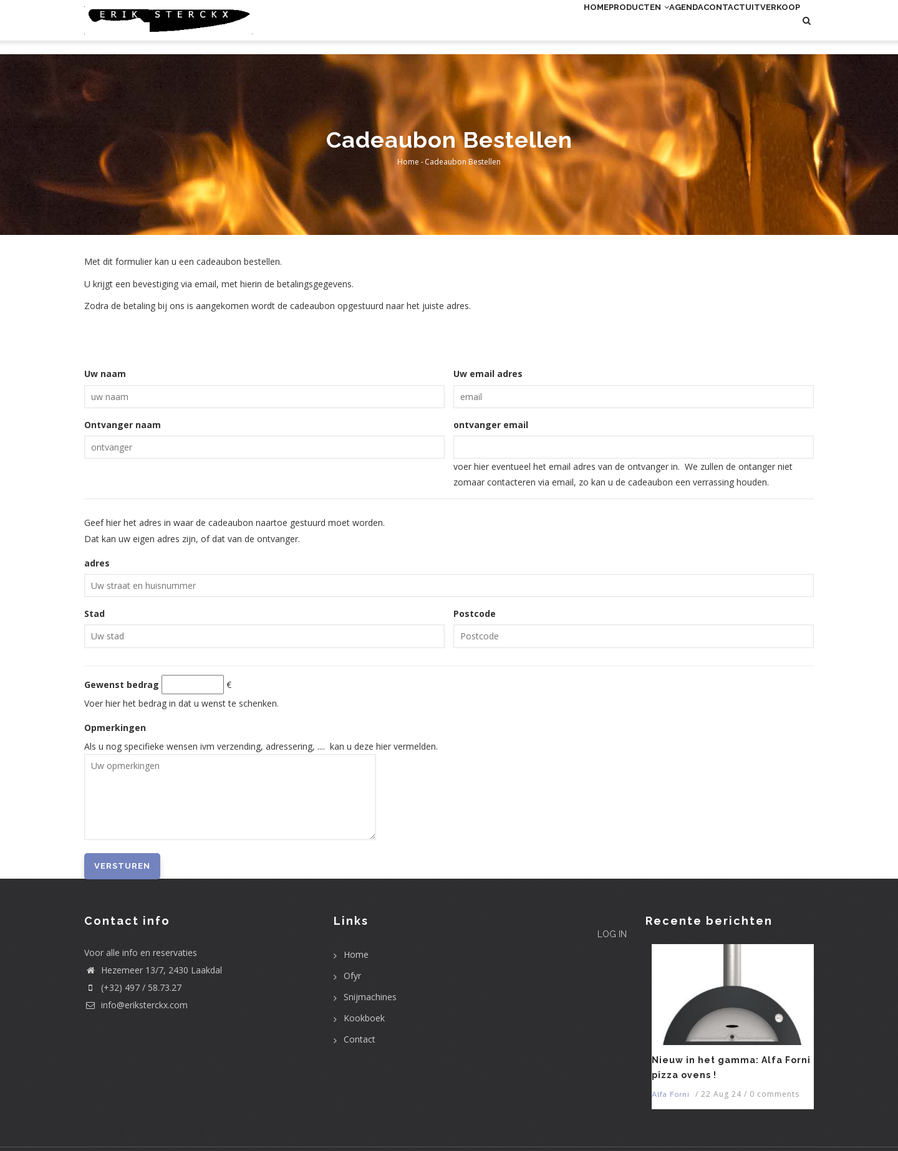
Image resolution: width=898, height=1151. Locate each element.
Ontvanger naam (122, 425)
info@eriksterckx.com (136, 1005)
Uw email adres (488, 374)
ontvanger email (490, 425)
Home (506, 27)
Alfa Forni (671, 1094)
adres (97, 563)
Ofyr (352, 975)
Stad (94, 613)
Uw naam (105, 374)
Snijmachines (370, 997)
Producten (568, 27)
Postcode (474, 613)
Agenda (636, 27)
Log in (603, 953)
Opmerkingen (115, 727)
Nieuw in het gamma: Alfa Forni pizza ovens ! (731, 1067)
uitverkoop (762, 27)
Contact (693, 27)
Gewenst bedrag (121, 684)
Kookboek (364, 1018)
